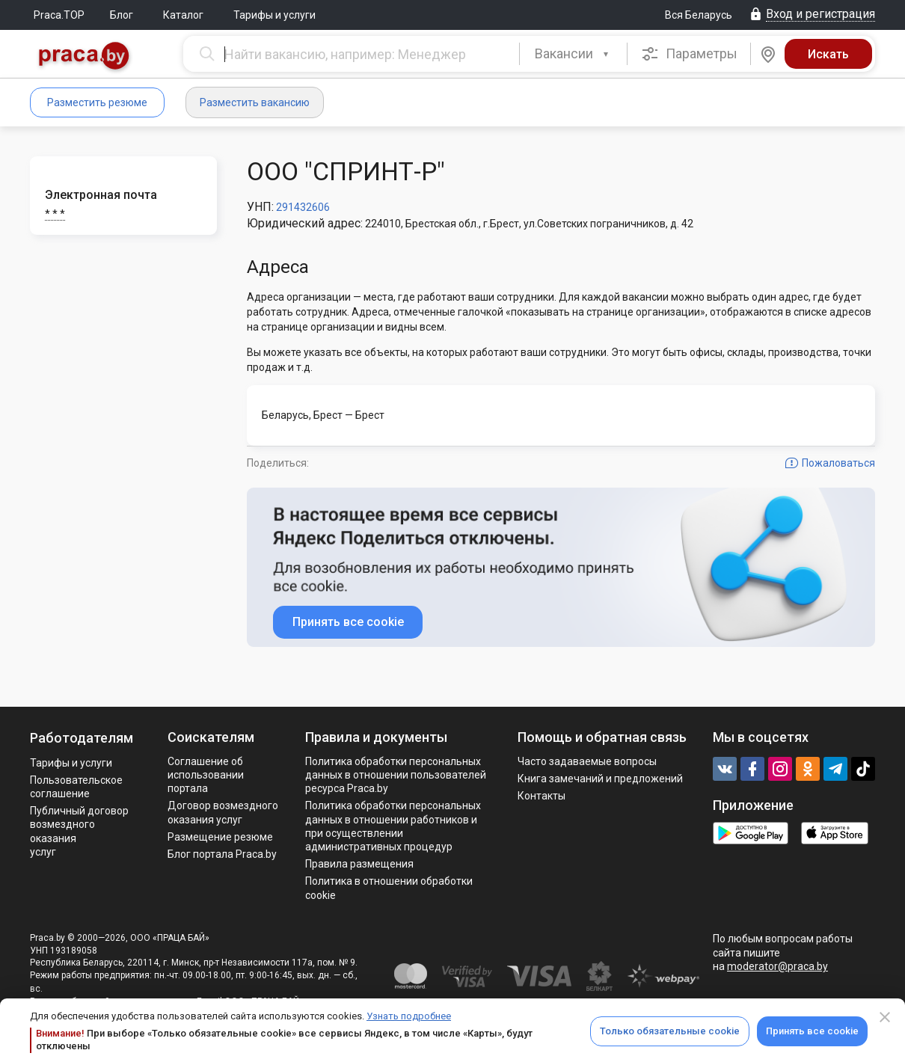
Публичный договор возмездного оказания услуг (79, 831)
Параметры (689, 54)
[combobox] (573, 54)
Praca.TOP (59, 15)
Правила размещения (359, 864)
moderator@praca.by (777, 966)
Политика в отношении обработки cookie (389, 887)
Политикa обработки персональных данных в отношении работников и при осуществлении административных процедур (393, 826)
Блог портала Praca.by (222, 854)
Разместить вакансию (255, 102)
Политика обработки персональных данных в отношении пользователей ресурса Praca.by (395, 774)
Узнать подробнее (408, 1016)
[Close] (885, 1017)
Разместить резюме (97, 102)
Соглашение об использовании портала (206, 774)
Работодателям (81, 738)
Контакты (541, 796)
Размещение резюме (220, 837)
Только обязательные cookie (670, 1031)
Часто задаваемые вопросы (587, 761)
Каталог (183, 15)
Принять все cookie (812, 1031)
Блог (121, 15)
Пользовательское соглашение (76, 786)
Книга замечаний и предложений (600, 779)
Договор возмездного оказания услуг (223, 812)
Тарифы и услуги (274, 15)
